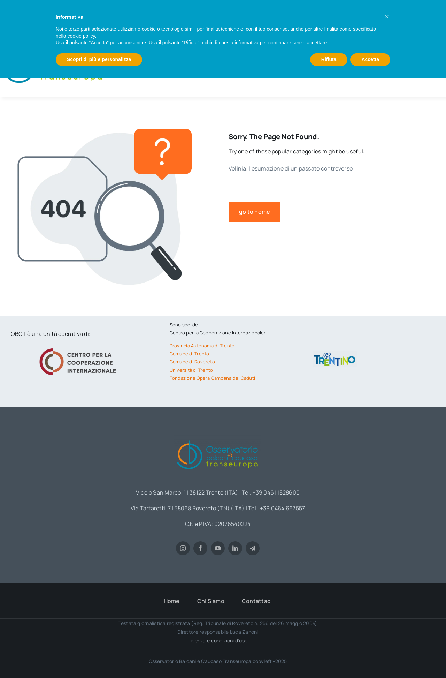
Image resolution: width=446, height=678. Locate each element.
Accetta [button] (370, 59)
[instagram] (183, 548)
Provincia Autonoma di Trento (202, 345)
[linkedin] (235, 548)
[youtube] (218, 548)
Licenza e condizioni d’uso (217, 640)
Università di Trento (191, 370)
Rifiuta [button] (329, 59)
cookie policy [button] (81, 36)
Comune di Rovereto (192, 362)
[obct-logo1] (217, 438)
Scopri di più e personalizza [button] (99, 59)
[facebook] (200, 548)
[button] (386, 16)
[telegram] (253, 548)
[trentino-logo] (335, 354)
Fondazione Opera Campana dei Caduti (212, 378)
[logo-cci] (79, 347)
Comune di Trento (189, 354)
